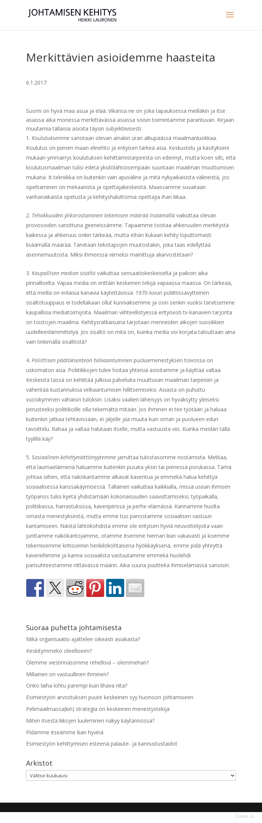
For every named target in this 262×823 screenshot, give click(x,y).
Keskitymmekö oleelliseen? (59, 650)
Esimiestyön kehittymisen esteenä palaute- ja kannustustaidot (101, 743)
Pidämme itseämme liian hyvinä (64, 732)
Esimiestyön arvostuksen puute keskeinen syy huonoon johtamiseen (109, 697)
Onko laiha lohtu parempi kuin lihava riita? (76, 685)
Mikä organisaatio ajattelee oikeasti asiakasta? (83, 639)
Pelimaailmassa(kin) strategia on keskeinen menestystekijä (98, 708)
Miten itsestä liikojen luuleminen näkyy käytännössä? (90, 720)
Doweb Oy (244, 816)
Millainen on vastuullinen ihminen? (67, 674)
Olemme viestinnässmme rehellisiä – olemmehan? (87, 662)
